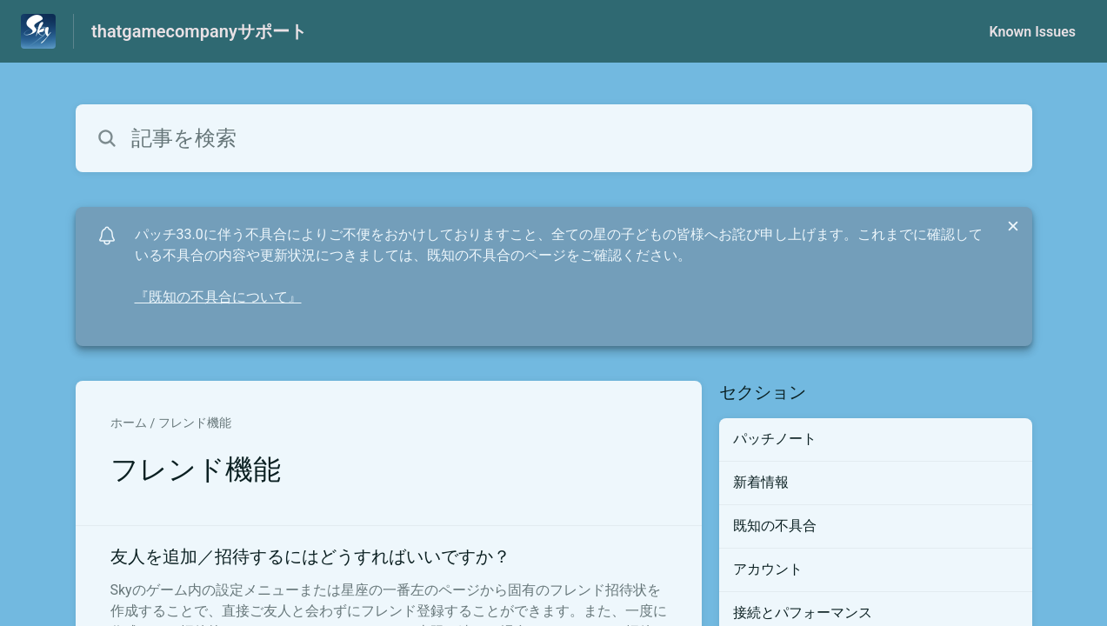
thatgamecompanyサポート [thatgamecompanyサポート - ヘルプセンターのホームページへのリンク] (199, 31)
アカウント (768, 569)
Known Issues (1032, 31)
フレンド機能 (194, 423)
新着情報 (761, 482)
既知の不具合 (775, 525)
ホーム (128, 423)
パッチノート (775, 438)
